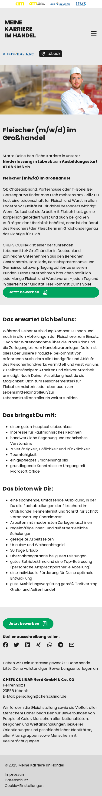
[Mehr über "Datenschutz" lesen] (51, 780)
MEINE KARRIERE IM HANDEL (20, 29)
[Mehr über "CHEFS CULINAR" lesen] (60, 4)
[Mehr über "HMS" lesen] (81, 4)
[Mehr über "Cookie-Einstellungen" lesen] (51, 786)
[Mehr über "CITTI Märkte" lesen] (37, 4)
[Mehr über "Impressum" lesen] (51, 774)
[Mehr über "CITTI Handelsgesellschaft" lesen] (20, 4)
